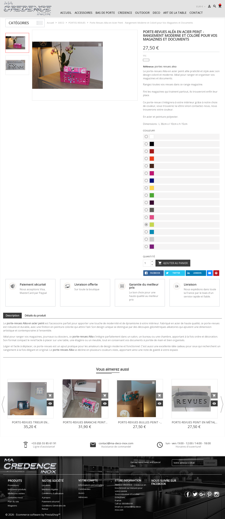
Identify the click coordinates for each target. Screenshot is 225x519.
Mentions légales (50, 489)
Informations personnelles (91, 485)
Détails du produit (35, 315)
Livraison (46, 485)
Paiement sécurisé (51, 501)
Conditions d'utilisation (52, 493)
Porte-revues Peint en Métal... (194, 422)
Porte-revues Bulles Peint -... (140, 422)
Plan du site (13, 501)
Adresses (83, 497)
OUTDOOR (142, 13)
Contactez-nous (15, 497)
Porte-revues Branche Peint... (85, 422)
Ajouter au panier (173, 263)
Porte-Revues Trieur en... (30, 422)
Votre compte (88, 480)
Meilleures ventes (16, 493)
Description (12, 315)
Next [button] (221, 404)
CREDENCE (125, 13)
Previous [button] (3, 404)
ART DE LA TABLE (174, 13)
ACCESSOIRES (83, 13)
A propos (46, 497)
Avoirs (81, 493)
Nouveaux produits (17, 489)
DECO (156, 13)
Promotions (13, 485)
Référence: (148, 66)
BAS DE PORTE (105, 13)
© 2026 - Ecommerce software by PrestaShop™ (32, 514)
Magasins (12, 505)
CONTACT (196, 13)
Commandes (84, 489)
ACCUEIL (66, 13)
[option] (17, 43)
